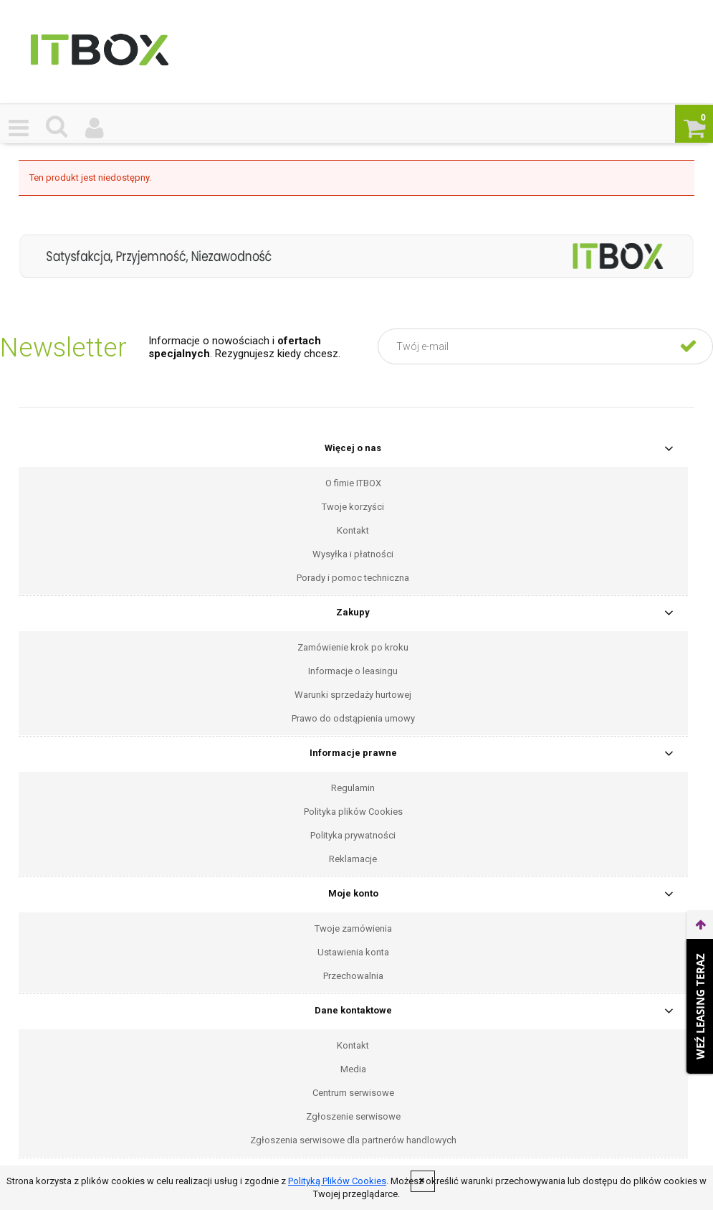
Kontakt (353, 530)
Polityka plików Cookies (353, 811)
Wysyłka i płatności (352, 554)
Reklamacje (353, 859)
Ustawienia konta (353, 952)
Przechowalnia (353, 975)
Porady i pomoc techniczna (353, 577)
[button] (19, 127)
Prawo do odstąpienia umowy (353, 718)
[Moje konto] (95, 127)
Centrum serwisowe (353, 1092)
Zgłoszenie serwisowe (353, 1116)
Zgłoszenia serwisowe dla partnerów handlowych (353, 1140)
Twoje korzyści (353, 506)
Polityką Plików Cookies (337, 1181)
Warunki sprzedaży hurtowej (353, 694)
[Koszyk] (694, 127)
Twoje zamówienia (353, 928)
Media (353, 1069)
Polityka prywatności (353, 835)
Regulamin (353, 788)
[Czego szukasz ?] (57, 126)
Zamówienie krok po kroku (352, 647)
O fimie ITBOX (353, 483)
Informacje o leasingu (353, 671)
